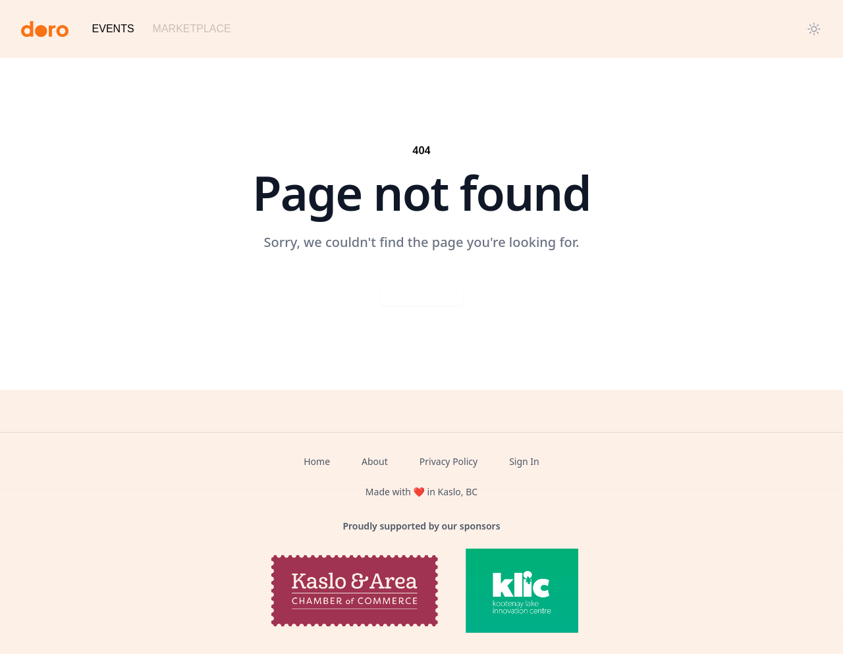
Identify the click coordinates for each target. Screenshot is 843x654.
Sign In (524, 461)
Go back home (421, 292)
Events (113, 28)
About (375, 461)
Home (317, 461)
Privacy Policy (448, 461)
